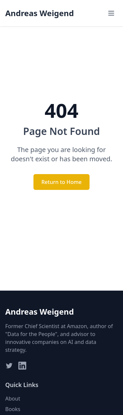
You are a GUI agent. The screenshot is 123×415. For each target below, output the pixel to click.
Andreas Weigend (39, 13)
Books (12, 409)
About (12, 398)
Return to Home (61, 182)
